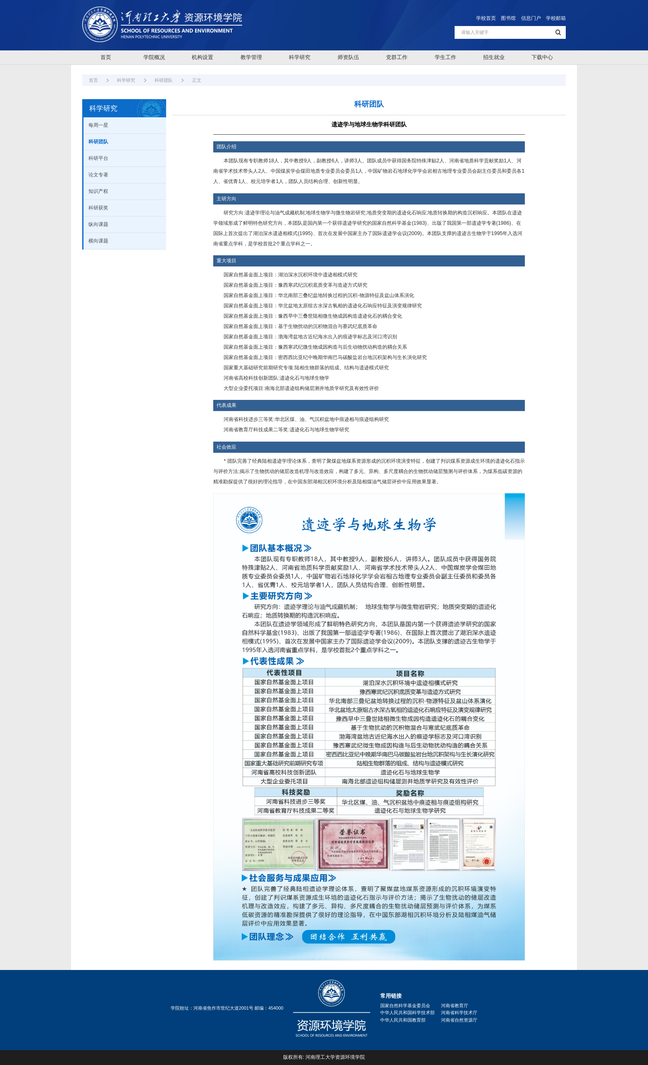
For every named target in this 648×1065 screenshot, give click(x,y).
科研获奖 (98, 208)
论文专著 (98, 175)
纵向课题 (98, 224)
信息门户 (531, 18)
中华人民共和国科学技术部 (407, 1012)
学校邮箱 (556, 18)
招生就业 (494, 57)
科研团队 (164, 80)
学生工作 (445, 57)
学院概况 (154, 57)
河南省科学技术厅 (459, 1012)
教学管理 (251, 57)
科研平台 (98, 158)
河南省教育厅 (454, 1005)
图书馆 (508, 18)
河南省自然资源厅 (459, 1019)
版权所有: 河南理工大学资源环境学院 (324, 1057)
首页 (105, 57)
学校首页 (486, 18)
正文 (196, 80)
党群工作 (396, 57)
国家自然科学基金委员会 (405, 1005)
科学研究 (299, 57)
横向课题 (98, 241)
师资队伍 (348, 57)
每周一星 (98, 125)
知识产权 (98, 191)
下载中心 (542, 57)
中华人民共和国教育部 (403, 1019)
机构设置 (202, 57)
